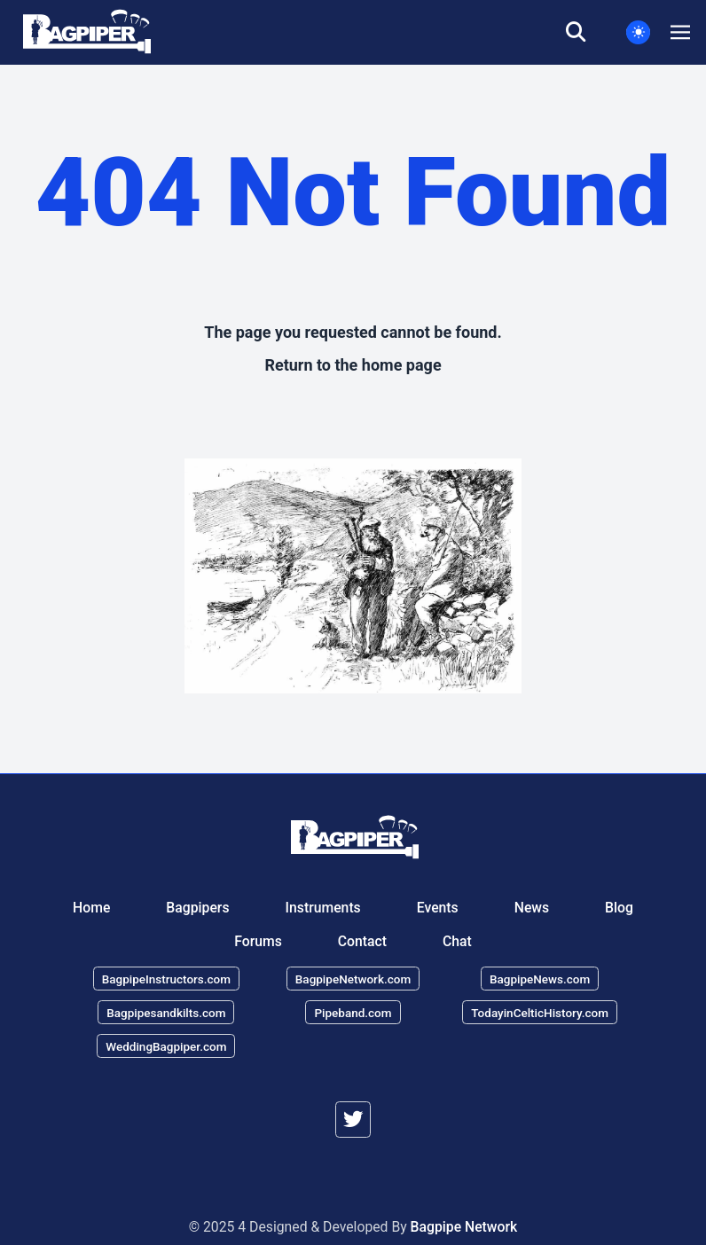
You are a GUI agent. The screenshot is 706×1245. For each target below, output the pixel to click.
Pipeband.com (352, 1012)
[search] (586, 33)
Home (91, 906)
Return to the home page (352, 365)
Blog (619, 906)
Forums (258, 940)
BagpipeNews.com (540, 979)
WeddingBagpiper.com (166, 1045)
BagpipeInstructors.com (166, 979)
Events (438, 906)
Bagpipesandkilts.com (165, 1012)
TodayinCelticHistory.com (539, 1012)
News (531, 906)
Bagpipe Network (464, 1226)
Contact (362, 940)
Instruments (323, 906)
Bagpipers (197, 906)
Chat (457, 940)
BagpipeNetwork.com (353, 979)
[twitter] (353, 1119)
